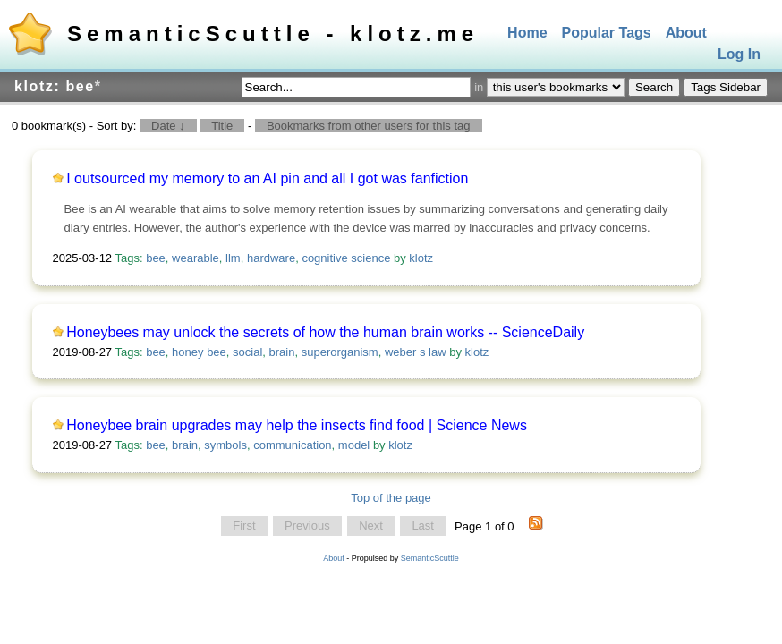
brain (282, 352)
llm (233, 258)
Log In (739, 55)
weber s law (415, 352)
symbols (225, 445)
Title (222, 125)
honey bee (199, 352)
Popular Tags (606, 32)
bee (156, 258)
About (686, 32)
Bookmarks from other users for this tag (369, 125)
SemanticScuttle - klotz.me (273, 33)
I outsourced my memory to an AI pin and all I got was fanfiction (267, 178)
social (247, 352)
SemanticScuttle (430, 558)
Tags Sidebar (726, 87)
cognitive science (346, 258)
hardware (271, 258)
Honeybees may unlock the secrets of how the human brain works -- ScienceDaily (325, 332)
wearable (195, 258)
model (354, 445)
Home (527, 32)
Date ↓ (168, 125)
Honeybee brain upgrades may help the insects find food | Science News (296, 425)
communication (292, 445)
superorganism (340, 352)
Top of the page (391, 497)
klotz (421, 258)
